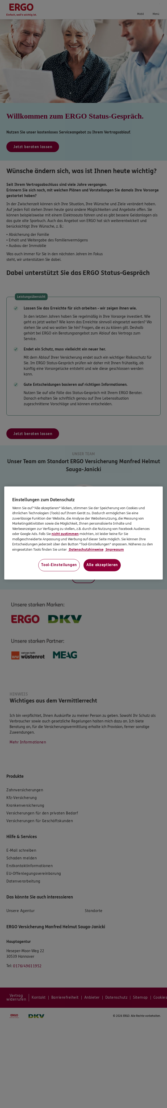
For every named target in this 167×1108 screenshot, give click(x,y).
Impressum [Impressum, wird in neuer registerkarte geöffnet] (114, 549)
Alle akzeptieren (102, 565)
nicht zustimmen (65, 534)
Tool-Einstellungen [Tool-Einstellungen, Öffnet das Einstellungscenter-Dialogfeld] (59, 565)
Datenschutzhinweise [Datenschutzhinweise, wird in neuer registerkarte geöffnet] (85, 549)
